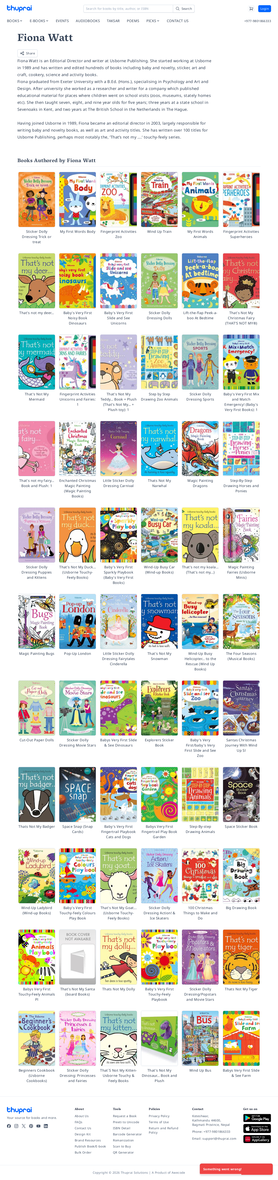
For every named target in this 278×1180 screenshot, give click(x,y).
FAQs (79, 1122)
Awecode (178, 1172)
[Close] (267, 1169)
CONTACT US (178, 20)
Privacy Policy (159, 1116)
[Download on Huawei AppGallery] (257, 1139)
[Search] (184, 9)
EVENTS (62, 20)
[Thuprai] (19, 8)
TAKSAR (113, 20)
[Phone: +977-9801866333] (214, 1131)
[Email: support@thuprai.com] (214, 1138)
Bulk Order (83, 1152)
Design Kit (83, 1134)
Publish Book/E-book (90, 1146)
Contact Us (83, 1128)
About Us (82, 1116)
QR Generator (123, 1152)
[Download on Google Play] (257, 1118)
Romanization (123, 1140)
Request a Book (125, 1116)
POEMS (133, 20)
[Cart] (251, 8)
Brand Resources (88, 1140)
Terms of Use (159, 1122)
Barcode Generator (127, 1134)
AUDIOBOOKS (88, 20)
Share (27, 53)
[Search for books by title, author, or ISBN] (139, 9)
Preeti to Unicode (126, 1122)
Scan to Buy (122, 1146)
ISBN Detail (121, 1128)
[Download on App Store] (257, 1128)
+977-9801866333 (257, 21)
